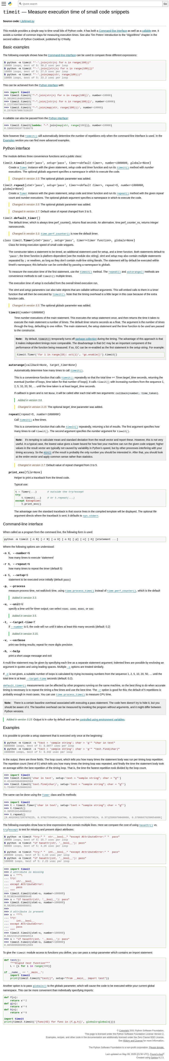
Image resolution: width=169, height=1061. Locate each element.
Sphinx (154, 1057)
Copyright (124, 1030)
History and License (133, 1040)
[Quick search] (90, 4)
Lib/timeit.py (27, 21)
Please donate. (156, 1047)
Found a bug (156, 1054)
